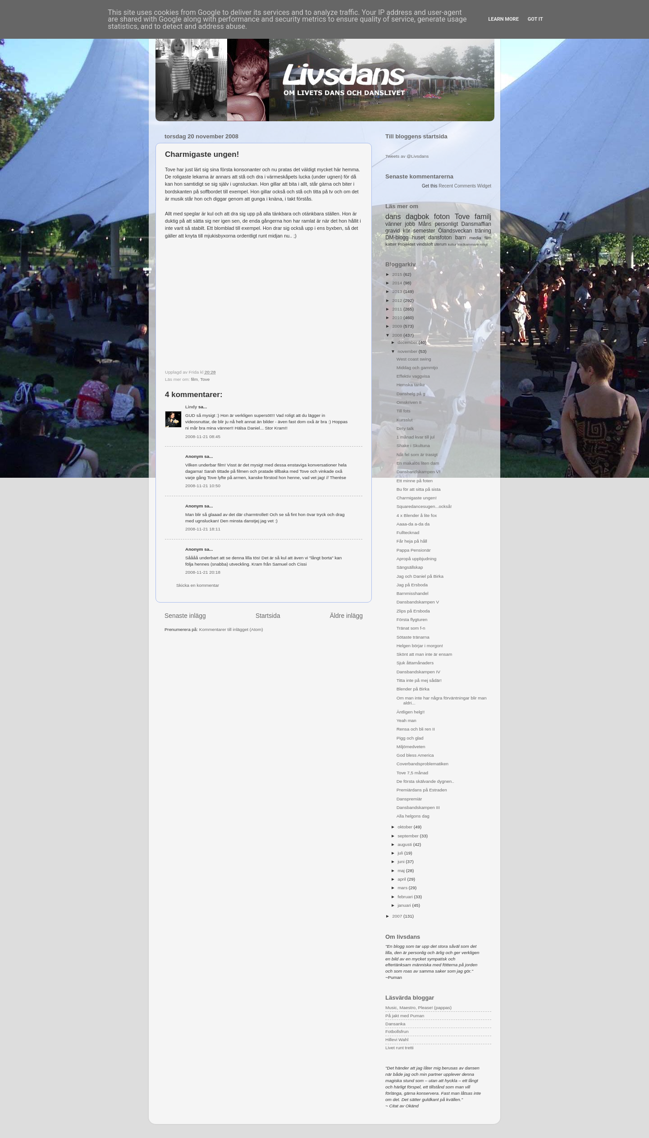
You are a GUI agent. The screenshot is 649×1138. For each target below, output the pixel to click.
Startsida (268, 615)
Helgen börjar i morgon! (420, 645)
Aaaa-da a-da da (413, 523)
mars (403, 887)
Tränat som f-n (411, 628)
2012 (397, 300)
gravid (392, 231)
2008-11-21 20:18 (202, 572)
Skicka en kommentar (197, 585)
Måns (424, 224)
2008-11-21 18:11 (202, 528)
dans (393, 216)
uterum (440, 244)
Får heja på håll (412, 541)
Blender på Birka (413, 688)
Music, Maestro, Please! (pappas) (418, 1007)
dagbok (417, 216)
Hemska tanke (411, 384)
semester (424, 231)
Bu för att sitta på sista (419, 489)
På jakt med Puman (404, 1015)
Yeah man (406, 720)
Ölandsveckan (455, 231)
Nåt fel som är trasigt (417, 454)
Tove (205, 379)
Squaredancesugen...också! (424, 506)
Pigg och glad (410, 738)
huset (418, 237)
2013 (397, 291)
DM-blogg (396, 237)
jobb (410, 224)
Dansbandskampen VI (418, 471)
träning (483, 231)
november (408, 351)
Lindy (191, 406)
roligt (484, 244)
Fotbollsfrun (397, 1031)
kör (407, 231)
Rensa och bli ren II (416, 729)
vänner (393, 224)
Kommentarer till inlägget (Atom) (231, 629)
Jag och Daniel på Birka (420, 576)
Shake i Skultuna (413, 445)
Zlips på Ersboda (413, 610)
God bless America (415, 755)
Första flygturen (412, 619)
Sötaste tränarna (413, 637)
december (408, 342)
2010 (397, 317)
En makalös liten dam (418, 463)
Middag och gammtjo (417, 367)
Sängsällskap (410, 567)
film (194, 379)
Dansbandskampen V (418, 601)
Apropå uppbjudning (416, 558)
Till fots (404, 410)
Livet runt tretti (399, 1047)
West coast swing (414, 358)
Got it (535, 19)
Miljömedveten (411, 746)
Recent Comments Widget (465, 185)
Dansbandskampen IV (418, 671)
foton (442, 216)
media (475, 237)
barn (460, 237)
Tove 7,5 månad (412, 772)
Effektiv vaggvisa (413, 376)
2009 (397, 326)
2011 (397, 308)
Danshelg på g (411, 393)
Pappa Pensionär (414, 550)
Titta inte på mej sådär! (419, 680)
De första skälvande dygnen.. (425, 781)
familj (483, 216)
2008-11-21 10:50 (202, 485)
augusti (405, 844)
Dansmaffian (476, 224)
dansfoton (440, 237)
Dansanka (395, 1023)
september (409, 835)
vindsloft (424, 244)
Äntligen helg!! (411, 711)
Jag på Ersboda (412, 584)
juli (401, 852)
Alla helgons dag (413, 816)
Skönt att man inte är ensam (424, 654)
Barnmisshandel (413, 593)
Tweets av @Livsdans (407, 156)
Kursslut (405, 419)
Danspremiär (409, 798)
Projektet (406, 244)
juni (402, 861)
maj (402, 870)
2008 (397, 335)
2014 (397, 282)
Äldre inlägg (346, 615)
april (402, 879)
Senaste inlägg (185, 615)
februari (406, 896)
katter (391, 244)
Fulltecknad (408, 532)
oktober (406, 826)
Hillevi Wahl (396, 1039)
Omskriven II (409, 402)
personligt (446, 224)
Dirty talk (405, 428)
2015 (397, 274)
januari (405, 905)
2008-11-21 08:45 (202, 436)
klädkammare (468, 244)
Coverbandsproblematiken (422, 763)
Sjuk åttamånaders (415, 662)
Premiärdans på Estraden (422, 789)
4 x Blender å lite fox (417, 515)
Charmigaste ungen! (417, 497)
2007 (397, 916)
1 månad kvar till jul (416, 436)
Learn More (503, 19)
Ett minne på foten (415, 480)
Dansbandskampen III (418, 807)
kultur (452, 244)
